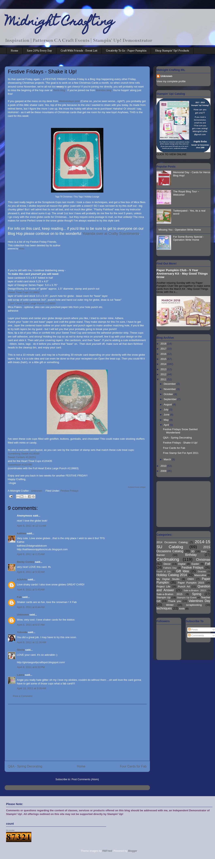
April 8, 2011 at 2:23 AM (31, 554)
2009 (164, 470)
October (169, 394)
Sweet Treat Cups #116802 (24, 292)
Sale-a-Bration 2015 (169, 594)
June (167, 414)
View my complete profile (171, 81)
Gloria (21, 649)
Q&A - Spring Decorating (25, 766)
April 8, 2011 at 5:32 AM (31, 571)
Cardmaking (168, 559)
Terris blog (59, 90)
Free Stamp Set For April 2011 (181, 452)
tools (181, 608)
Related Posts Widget (137, 487)
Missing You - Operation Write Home (180, 229)
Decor (167, 563)
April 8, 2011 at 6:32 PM (31, 667)
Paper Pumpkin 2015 (191, 582)
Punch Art (184, 586)
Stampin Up (164, 597)
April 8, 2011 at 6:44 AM (31, 607)
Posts (193, 629)
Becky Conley (25, 561)
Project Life (164, 586)
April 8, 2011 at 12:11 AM (31, 525)
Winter (170, 604)
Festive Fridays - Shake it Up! (180, 442)
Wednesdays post (69, 101)
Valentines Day (199, 601)
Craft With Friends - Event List (79, 50)
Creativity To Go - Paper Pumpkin (126, 50)
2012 (164, 374)
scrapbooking (194, 604)
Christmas (203, 559)
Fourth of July (164, 571)
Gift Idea (182, 571)
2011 (164, 379)
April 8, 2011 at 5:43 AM (31, 589)
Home (14, 50)
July (166, 409)
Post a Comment (23, 696)
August (168, 404)
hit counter (10, 830)
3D (193, 551)
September (170, 399)
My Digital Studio (168, 579)
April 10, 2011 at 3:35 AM (31, 688)
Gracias (202, 571)
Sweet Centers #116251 (22, 457)
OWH (190, 579)
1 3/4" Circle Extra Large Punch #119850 (32, 303)
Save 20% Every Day (39, 50)
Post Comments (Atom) (85, 779)
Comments (196, 635)
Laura (20, 674)
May (166, 419)
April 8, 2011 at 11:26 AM (31, 642)
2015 (164, 358)
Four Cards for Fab (133, 766)
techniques (164, 608)
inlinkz (21, 249)
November (170, 389)
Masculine (200, 575)
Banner (161, 555)
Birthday (191, 555)
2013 (164, 369)
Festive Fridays (69, 490)
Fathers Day (170, 567)
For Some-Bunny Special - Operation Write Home (188, 238)
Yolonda (22, 632)
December (170, 383)
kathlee (21, 533)
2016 (164, 353)
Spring (196, 594)
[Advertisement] (77, 732)
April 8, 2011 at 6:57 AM (31, 624)
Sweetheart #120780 (20, 464)
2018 (164, 343)
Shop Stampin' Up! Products (172, 50)
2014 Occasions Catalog (172, 542)
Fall (207, 563)
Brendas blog (103, 90)
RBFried (107, 850)
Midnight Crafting (59, 23)
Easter (195, 563)
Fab (19, 597)
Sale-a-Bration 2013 (194, 590)
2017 (164, 348)
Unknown (23, 614)
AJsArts (22, 579)
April (167, 424)
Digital (181, 563)
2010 (164, 465)
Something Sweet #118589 (23, 453)
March (168, 459)
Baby (204, 551)
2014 (164, 364)
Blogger (132, 850)
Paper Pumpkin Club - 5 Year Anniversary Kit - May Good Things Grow (182, 273)
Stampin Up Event (186, 597)
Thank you (174, 601)
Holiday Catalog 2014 (172, 575)
